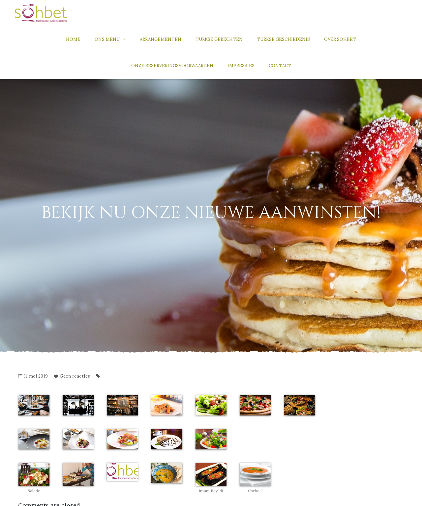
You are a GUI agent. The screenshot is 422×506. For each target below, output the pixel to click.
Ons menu (107, 39)
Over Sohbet (340, 39)
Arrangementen (160, 39)
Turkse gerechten (219, 39)
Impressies (241, 65)
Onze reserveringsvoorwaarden (172, 65)
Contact (280, 65)
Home (73, 39)
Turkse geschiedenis (283, 39)
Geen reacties (75, 376)
